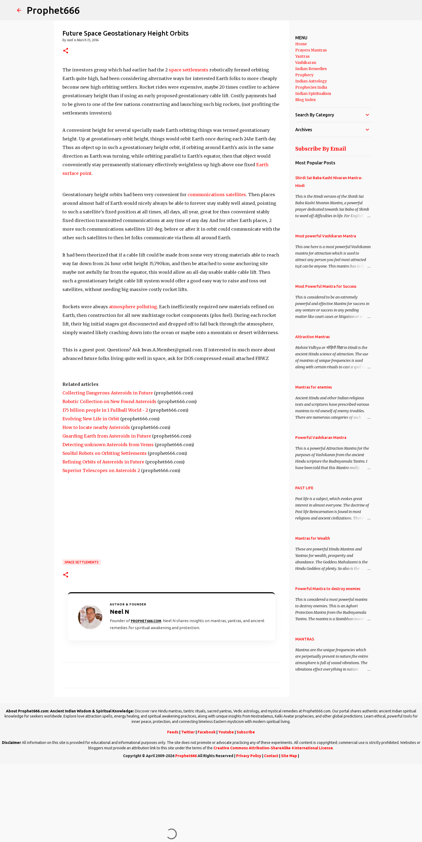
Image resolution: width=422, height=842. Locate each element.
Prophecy (304, 74)
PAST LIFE (304, 488)
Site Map (289, 756)
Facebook (207, 732)
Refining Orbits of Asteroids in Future (103, 462)
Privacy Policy (248, 756)
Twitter (188, 732)
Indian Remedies (311, 68)
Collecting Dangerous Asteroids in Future (107, 393)
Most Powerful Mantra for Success (325, 286)
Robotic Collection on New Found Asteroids (109, 401)
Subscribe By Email (320, 148)
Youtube (226, 732)
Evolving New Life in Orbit (90, 418)
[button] (65, 51)
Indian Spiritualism (313, 93)
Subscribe (246, 732)
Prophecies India (311, 87)
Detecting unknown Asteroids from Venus (108, 444)
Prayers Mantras (311, 50)
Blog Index (305, 99)
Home (301, 43)
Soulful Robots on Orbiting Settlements (104, 453)
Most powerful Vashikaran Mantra (325, 236)
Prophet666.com (146, 621)
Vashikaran (305, 62)
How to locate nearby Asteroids (96, 427)
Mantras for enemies (313, 387)
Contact (271, 756)
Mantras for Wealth (312, 538)
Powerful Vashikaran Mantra (320, 437)
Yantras (302, 56)
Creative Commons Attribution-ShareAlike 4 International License (273, 748)
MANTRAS (304, 639)
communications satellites (217, 194)
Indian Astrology (311, 81)
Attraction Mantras (312, 337)
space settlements (188, 69)
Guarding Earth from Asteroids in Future (106, 436)
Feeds (172, 732)
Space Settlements (82, 562)
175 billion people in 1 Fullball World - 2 (105, 410)
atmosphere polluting (133, 306)
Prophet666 (53, 10)
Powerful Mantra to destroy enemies (327, 589)
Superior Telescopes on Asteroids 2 (101, 470)
